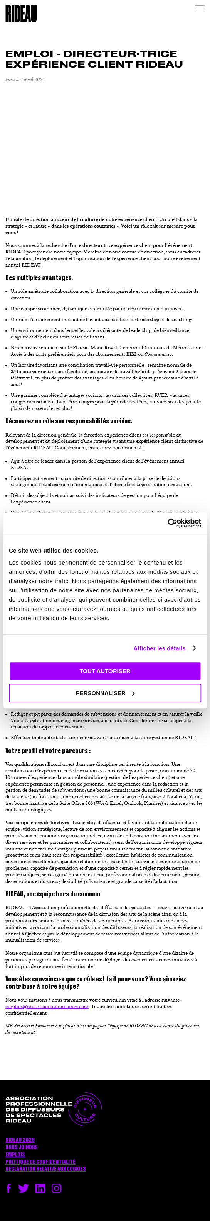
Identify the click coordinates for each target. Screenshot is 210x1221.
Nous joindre (21, 1147)
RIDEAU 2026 (20, 1140)
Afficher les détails (159, 648)
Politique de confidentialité (40, 1162)
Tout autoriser (104, 671)
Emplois (15, 1155)
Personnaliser (105, 693)
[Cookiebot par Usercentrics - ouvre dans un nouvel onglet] (167, 523)
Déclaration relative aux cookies (45, 1169)
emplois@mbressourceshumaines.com (47, 1006)
